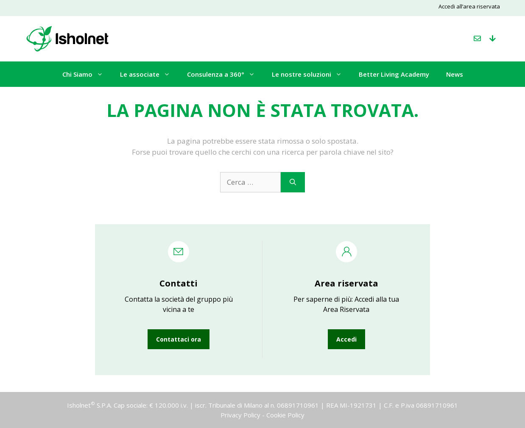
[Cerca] (293, 182)
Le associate (149, 74)
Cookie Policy (285, 415)
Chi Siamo (87, 74)
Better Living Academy (394, 74)
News (454, 74)
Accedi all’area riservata (469, 6)
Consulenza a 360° (225, 74)
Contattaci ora (178, 339)
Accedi (346, 339)
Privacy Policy (240, 415)
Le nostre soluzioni (311, 74)
